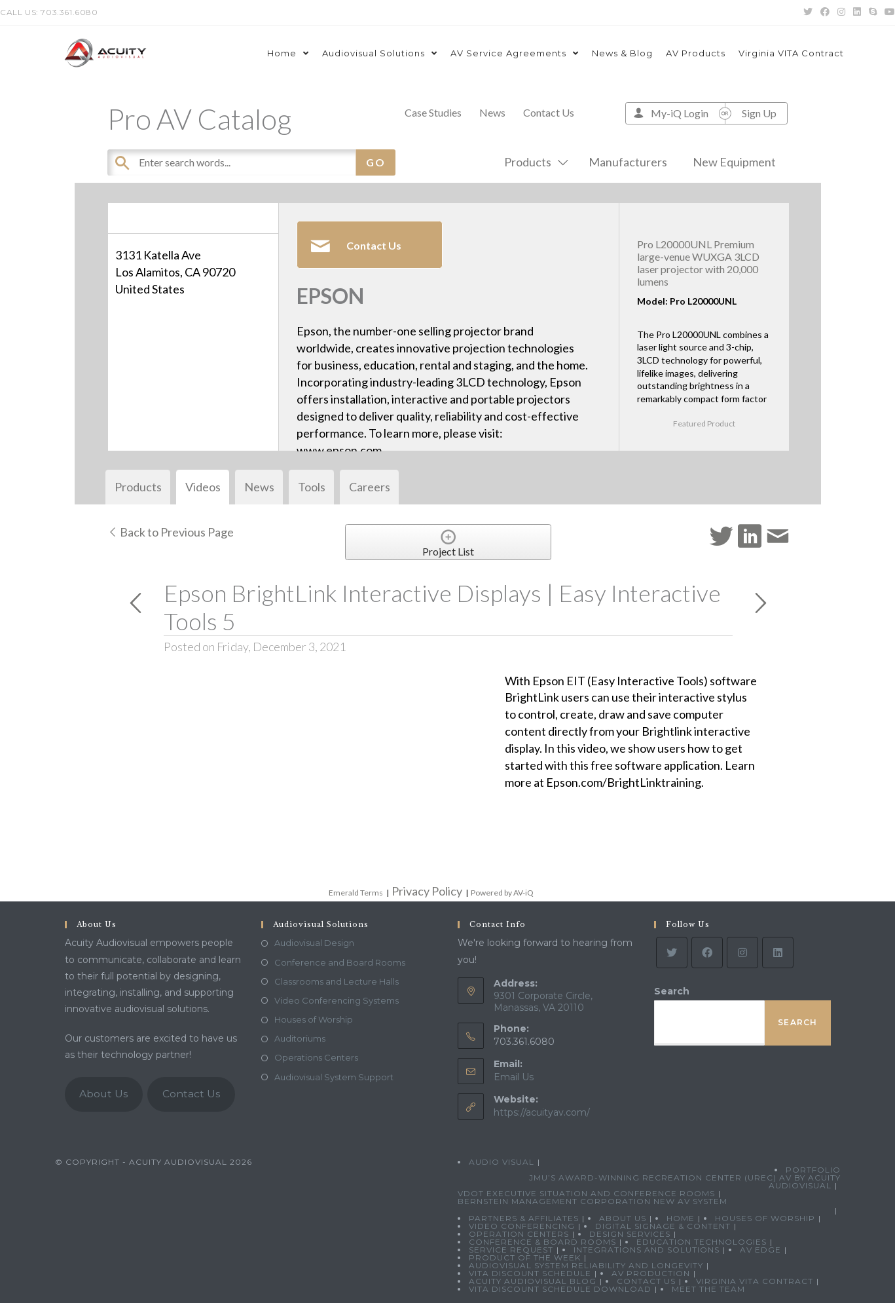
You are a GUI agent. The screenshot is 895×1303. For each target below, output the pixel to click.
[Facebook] (707, 952)
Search (671, 991)
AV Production (651, 1273)
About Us (103, 1093)
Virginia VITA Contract (754, 1281)
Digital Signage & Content (663, 1226)
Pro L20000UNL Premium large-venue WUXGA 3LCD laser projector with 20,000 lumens (698, 263)
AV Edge (760, 1250)
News (492, 112)
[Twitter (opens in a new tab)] (807, 12)
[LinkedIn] (778, 952)
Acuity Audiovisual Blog (532, 1281)
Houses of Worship (313, 1019)
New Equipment (734, 162)
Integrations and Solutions (647, 1250)
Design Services (629, 1234)
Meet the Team (708, 1289)
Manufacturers (628, 162)
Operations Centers (316, 1057)
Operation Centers (519, 1234)
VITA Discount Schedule (530, 1273)
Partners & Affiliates (524, 1218)
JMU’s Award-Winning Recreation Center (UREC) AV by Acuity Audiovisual (685, 1181)
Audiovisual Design (314, 942)
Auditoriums (299, 1038)
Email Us (514, 1077)
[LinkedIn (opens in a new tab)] (857, 12)
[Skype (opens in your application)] (873, 12)
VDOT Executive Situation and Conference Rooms (586, 1193)
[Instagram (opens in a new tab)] (841, 12)
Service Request (511, 1250)
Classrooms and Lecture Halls (336, 981)
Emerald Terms (356, 892)
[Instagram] (742, 952)
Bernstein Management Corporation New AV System (592, 1201)
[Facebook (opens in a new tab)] (824, 12)
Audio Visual (501, 1162)
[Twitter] (671, 952)
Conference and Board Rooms (339, 962)
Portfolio (813, 1170)
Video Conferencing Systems (336, 1000)
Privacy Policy (427, 891)
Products (533, 162)
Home (681, 1218)
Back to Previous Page (170, 532)
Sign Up (759, 113)
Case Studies (433, 112)
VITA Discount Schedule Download (560, 1289)
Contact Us (548, 112)
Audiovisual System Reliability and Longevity (586, 1265)
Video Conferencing (522, 1226)
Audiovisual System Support (333, 1077)
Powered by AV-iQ (502, 892)
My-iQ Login (679, 113)
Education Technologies (701, 1242)
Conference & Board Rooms (542, 1242)
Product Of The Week (525, 1257)
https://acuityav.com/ (542, 1112)
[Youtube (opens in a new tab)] (888, 12)
